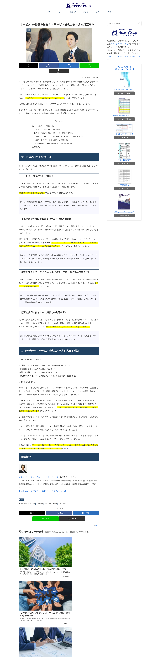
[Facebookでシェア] (45, 65)
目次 (56, 116)
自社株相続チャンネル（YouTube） (32, 630)
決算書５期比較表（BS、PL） (124, 115)
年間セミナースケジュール (124, 212)
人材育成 (93, 650)
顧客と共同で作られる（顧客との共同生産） (53, 134)
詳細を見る (124, 215)
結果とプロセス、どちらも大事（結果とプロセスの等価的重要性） (60, 130)
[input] (124, 23)
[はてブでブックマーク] (58, 65)
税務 (99, 650)
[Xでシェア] (31, 65)
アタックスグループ (119, 44)
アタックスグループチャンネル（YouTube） (35, 627)
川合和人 (48, 497)
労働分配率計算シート (124, 134)
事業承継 (85, 650)
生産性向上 (62, 497)
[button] (86, 65)
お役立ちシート (113, 650)
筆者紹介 (39, 141)
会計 (78, 650)
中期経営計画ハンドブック (124, 89)
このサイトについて (63, 650)
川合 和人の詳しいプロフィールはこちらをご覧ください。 (42, 485)
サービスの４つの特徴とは (45, 120)
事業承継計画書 (124, 160)
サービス (32, 497)
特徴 (55, 497)
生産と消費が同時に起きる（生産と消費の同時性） (55, 127)
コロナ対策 (23, 497)
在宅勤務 (40, 497)
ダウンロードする (124, 93)
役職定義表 (124, 185)
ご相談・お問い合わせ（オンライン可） (121, 641)
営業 (104, 650)
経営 (21, 493)
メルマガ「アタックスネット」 (31, 632)
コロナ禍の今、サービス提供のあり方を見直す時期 (53, 137)
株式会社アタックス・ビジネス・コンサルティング (39, 471)
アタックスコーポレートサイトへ (130, 650)
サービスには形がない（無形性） (49, 123)
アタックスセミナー (27, 625)
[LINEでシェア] (72, 65)
